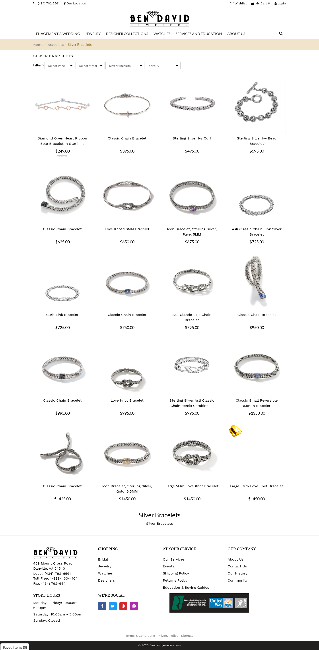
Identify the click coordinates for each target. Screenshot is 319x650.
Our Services (174, 559)
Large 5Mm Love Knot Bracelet (191, 486)
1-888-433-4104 (64, 578)
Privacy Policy (168, 635)
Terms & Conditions (140, 635)
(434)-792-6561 (57, 573)
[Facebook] (102, 606)
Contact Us (237, 566)
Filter (38, 65)
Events (168, 566)
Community (238, 580)
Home (38, 45)
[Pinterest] (123, 606)
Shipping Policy (176, 573)
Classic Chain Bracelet (127, 138)
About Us (236, 559)
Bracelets (56, 45)
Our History (237, 573)
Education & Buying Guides (186, 587)
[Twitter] (113, 606)
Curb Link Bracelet (62, 315)
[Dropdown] (58, 33)
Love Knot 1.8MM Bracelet (127, 229)
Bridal (103, 559)
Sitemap (187, 635)
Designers (106, 580)
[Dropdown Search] (281, 33)
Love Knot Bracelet (127, 400)
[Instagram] (134, 606)
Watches (105, 573)
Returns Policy (175, 580)
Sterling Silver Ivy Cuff (192, 138)
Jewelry (104, 566)
